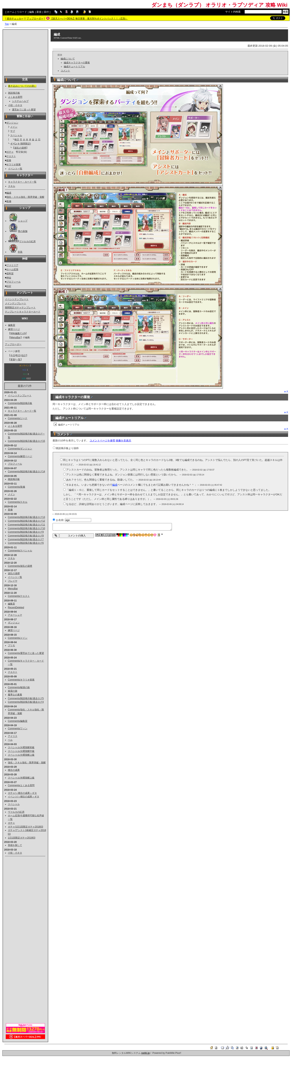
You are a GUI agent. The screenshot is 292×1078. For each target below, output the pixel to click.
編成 (8, 192)
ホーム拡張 (12, 269)
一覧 (18, 359)
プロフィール (13, 281)
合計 (23, 355)
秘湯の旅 (12, 691)
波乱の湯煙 (20, 147)
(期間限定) (20, 143)
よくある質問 (15, 97)
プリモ (11, 645)
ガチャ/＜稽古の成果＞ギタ (22, 793)
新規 (39, 11)
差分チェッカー (15, 18)
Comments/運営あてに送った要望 (26, 653)
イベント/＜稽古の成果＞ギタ (23, 796)
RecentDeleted (16, 607)
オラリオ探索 (13, 164)
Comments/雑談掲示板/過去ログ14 (26, 471)
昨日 (18, 355)
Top (7, 23)
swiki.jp (145, 1053)
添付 (46, 11)
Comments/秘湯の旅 (19, 687)
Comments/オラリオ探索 (21, 679)
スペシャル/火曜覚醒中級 (21, 751)
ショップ (22, 220)
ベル (10, 740)
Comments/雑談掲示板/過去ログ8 (26, 535)
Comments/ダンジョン (20, 448)
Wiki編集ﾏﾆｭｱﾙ (18, 333)
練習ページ (14, 329)
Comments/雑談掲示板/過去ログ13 (26, 517)
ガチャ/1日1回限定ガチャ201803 (25, 826)
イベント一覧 (15, 168)
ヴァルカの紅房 (27, 241)
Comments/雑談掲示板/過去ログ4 (26, 702)
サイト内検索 (233, 11)
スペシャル (16, 135)
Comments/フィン (18, 728)
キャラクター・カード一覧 (22, 181)
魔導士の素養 (15, 694)
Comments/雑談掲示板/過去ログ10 (26, 528)
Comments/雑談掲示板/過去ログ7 (26, 539)
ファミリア (12, 265)
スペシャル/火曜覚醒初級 (21, 747)
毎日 (16, 139)
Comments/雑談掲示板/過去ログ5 (26, 698)
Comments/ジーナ (18, 418)
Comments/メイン (18, 638)
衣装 (20, 252)
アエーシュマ (15, 615)
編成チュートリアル (74, 66)
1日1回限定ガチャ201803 (21, 837)
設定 (8, 286)
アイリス (12, 736)
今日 (12, 355)
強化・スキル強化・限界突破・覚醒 (25, 197)
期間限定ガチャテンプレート (20, 307)
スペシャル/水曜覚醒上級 (21, 777)
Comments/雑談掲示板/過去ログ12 (26, 521)
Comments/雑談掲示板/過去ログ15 (26, 441)
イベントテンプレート (17, 299)
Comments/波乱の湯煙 (20, 566)
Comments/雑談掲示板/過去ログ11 (26, 524)
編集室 (11, 325)
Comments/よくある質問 (21, 785)
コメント (65, 70)
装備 (8, 201)
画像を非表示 (123, 440)
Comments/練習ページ (20, 456)
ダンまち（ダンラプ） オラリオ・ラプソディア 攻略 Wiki (219, 5)
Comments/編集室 (18, 721)
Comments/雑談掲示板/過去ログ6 (26, 543)
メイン (13, 127)
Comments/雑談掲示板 (20, 403)
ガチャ (10, 152)
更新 (12, 359)
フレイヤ (12, 581)
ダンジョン (12, 122)
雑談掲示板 (14, 93)
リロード (22, 11)
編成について (68, 58)
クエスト (11, 156)
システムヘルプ (20, 101)
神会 (8, 277)
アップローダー (35, 18)
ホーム (11, 11)
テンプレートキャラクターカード (22, 311)
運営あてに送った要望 (24, 109)
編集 (31, 11)
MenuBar (15, 337)
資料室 (10, 273)
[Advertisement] (25, 50)
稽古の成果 (14, 770)
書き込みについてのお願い (22, 86)
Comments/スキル (18, 502)
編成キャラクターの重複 (77, 62)
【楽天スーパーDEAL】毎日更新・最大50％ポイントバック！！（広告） (89, 18)
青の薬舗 (22, 231)
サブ (12, 131)
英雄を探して (15, 845)
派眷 (8, 160)
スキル (11, 186)
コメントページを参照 (102, 440)
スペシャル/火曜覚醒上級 (21, 754)
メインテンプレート (15, 303)
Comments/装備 (16, 486)
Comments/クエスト (19, 596)
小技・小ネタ (15, 105)
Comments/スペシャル (20, 550)
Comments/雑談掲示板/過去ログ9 (26, 532)
